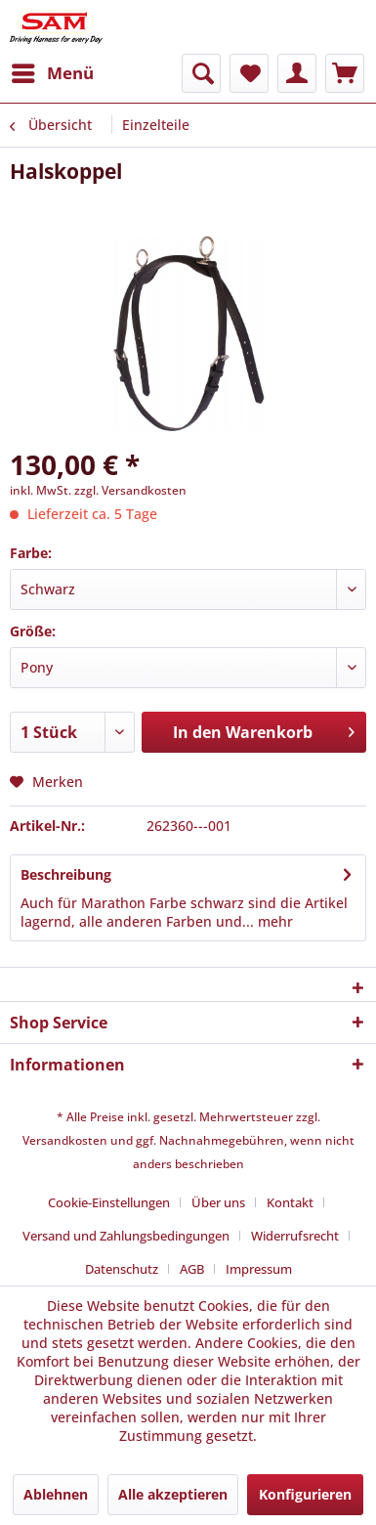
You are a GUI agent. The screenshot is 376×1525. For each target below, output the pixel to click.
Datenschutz (121, 1269)
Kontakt (290, 1202)
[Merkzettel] (249, 73)
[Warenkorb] (344, 73)
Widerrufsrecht (295, 1235)
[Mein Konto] (296, 73)
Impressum (259, 1269)
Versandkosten (64, 1140)
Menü (53, 71)
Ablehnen (55, 1494)
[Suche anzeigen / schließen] (201, 73)
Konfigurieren (305, 1494)
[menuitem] (52, 73)
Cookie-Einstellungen (109, 1202)
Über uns (218, 1202)
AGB (192, 1269)
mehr (273, 921)
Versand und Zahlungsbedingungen (126, 1235)
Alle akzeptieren (173, 1494)
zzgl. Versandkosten (130, 490)
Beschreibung (66, 874)
